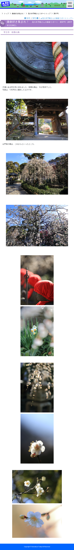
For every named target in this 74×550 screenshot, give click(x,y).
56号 (27, 18)
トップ (6, 13)
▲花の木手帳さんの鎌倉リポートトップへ (56, 18)
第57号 (56, 13)
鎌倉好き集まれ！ (18, 13)
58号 (35, 18)
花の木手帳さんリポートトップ (39, 13)
